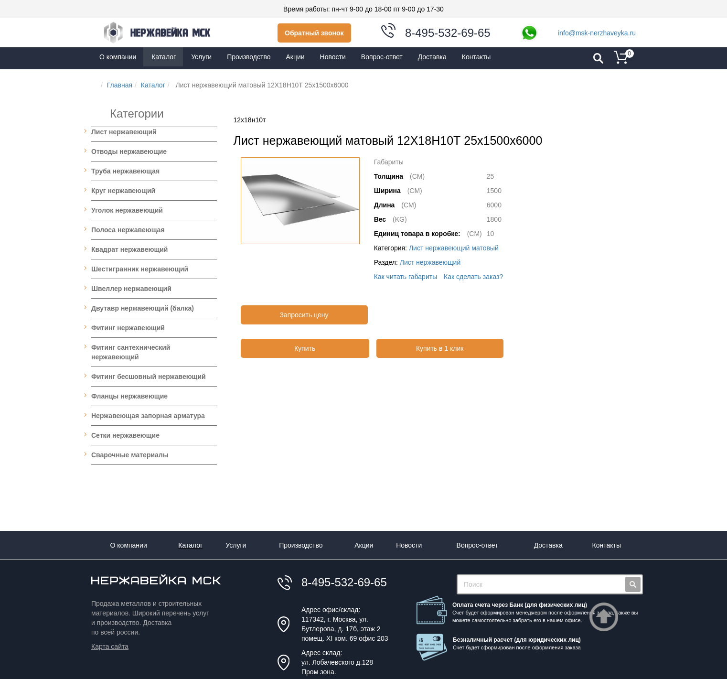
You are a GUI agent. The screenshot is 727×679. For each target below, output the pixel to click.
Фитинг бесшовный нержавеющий (148, 376)
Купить (304, 348)
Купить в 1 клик (440, 348)
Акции (363, 545)
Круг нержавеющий (123, 190)
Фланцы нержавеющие (129, 396)
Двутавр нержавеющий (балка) (142, 308)
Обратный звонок (314, 33)
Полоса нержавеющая (128, 230)
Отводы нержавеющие (129, 151)
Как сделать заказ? (473, 276)
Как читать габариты (406, 276)
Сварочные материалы (130, 455)
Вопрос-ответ (477, 545)
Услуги (235, 545)
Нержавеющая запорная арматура (148, 416)
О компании (128, 545)
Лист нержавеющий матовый (454, 248)
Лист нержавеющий (124, 132)
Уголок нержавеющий (127, 210)
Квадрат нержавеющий (129, 249)
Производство (300, 545)
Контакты (606, 545)
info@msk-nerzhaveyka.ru (597, 33)
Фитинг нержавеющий (128, 328)
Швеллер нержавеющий (131, 288)
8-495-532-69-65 (448, 32)
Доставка (548, 545)
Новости (409, 545)
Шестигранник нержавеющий (139, 269)
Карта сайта (109, 646)
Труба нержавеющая (125, 171)
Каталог (190, 545)
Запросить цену (303, 315)
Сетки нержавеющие (125, 435)
